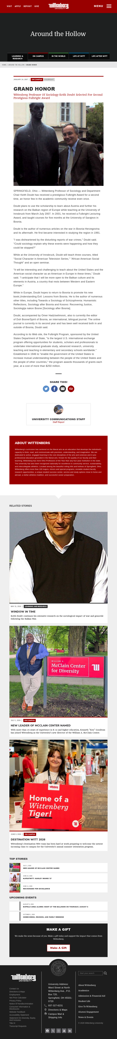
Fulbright (49, 79)
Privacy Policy (15, 1001)
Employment (14, 995)
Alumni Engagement (88, 1012)
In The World (58, 56)
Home (4, 65)
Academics (83, 990)
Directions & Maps (17, 992)
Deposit (28, 6)
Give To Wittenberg (87, 1006)
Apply (18, 6)
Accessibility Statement (19, 1015)
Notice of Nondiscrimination (21, 1004)
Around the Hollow (16, 65)
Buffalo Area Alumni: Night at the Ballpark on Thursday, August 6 (55, 907)
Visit (9, 6)
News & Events (85, 1017)
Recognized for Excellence (36, 889)
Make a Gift (58, 948)
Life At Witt (79, 56)
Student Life (84, 1001)
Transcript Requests (17, 1026)
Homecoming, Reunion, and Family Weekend (43, 917)
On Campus (38, 56)
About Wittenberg (87, 985)
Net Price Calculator (17, 998)
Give (36, 6)
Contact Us (14, 989)
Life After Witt (99, 56)
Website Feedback (17, 1012)
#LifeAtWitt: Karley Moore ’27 (37, 878)
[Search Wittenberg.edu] (90, 973)
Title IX (12, 1023)
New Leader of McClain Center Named (41, 868)
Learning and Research (35, 606)
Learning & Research (17, 57)
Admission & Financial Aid (91, 996)
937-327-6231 (55, 1005)
